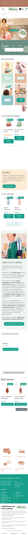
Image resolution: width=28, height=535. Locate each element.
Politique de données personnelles (4, 494)
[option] (14, 361)
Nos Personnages (5, 483)
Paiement (18, 492)
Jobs (17, 497)
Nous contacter (19, 483)
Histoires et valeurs (6, 481)
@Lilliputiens (6, 343)
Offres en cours (19, 484)
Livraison (18, 494)
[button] (7, 76)
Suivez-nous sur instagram (11, 347)
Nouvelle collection (6, 484)
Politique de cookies (6, 497)
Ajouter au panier (8, 139)
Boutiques (17, 486)
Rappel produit (20, 496)
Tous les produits (21, 407)
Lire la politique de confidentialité (7, 528)
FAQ (16, 481)
